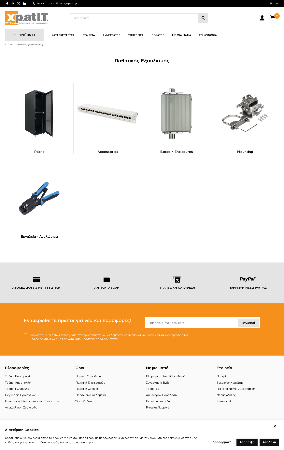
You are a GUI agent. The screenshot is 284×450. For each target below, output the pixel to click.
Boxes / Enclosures (176, 151)
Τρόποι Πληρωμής (17, 388)
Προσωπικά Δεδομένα (91, 395)
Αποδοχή (269, 442)
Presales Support (157, 407)
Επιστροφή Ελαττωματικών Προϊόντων (32, 401)
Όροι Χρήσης (84, 401)
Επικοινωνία (225, 401)
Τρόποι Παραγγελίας (19, 376)
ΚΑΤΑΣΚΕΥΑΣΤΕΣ (63, 35)
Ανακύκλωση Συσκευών (21, 407)
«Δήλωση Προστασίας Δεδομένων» (92, 338)
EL (271, 3)
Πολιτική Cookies (87, 388)
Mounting (245, 151)
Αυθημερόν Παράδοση (161, 395)
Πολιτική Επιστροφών (90, 382)
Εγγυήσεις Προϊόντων (20, 395)
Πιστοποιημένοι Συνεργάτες (236, 388)
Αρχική (9, 44)
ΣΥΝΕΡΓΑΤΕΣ (111, 35)
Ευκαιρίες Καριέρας (230, 382)
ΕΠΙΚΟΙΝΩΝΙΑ (208, 35)
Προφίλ (222, 376)
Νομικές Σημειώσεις (89, 376)
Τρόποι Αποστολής (18, 382)
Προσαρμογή (221, 442)
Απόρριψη (247, 442)
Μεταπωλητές (226, 395)
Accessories (107, 151)
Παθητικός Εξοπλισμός (30, 44)
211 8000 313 (44, 3)
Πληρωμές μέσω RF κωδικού (165, 376)
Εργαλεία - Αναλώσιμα (39, 236)
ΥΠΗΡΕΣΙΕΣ (136, 35)
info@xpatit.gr (68, 3)
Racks (39, 151)
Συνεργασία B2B (157, 382)
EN (277, 3)
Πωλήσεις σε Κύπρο (159, 401)
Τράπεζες (152, 388)
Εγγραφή (248, 322)
